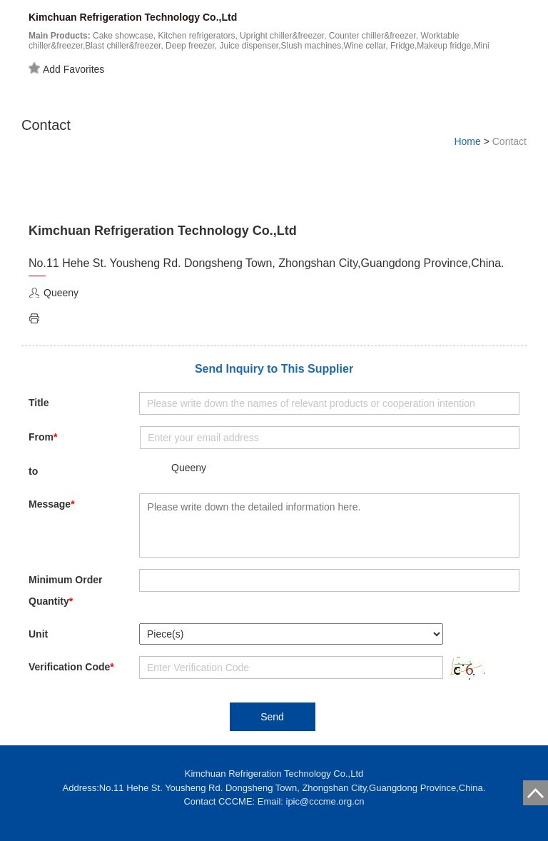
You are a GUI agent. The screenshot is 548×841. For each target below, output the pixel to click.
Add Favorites (66, 68)
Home (467, 141)
